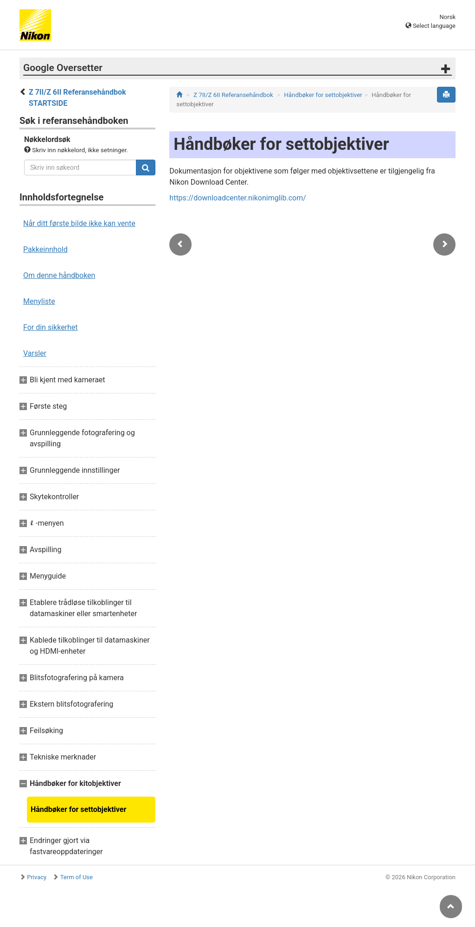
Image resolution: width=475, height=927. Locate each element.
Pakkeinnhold (45, 249)
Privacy (36, 877)
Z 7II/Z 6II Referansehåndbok (233, 94)
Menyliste (39, 301)
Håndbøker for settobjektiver (78, 809)
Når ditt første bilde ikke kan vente (79, 223)
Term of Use (76, 877)
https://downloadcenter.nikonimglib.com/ (237, 197)
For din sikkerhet (50, 327)
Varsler (34, 353)
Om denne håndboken (59, 275)
